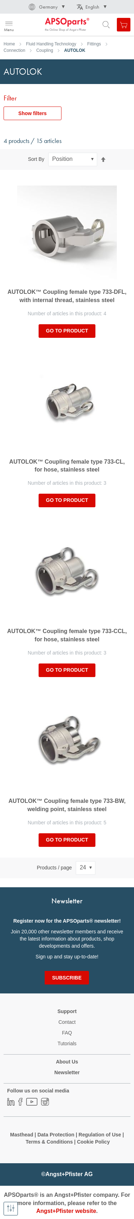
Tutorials (67, 1043)
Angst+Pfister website (66, 1211)
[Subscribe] (67, 977)
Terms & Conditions (49, 1142)
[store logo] (40, 25)
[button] (46, 7)
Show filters (32, 113)
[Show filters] (11, 1208)
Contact (66, 1022)
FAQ (67, 1033)
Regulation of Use (100, 1134)
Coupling (44, 50)
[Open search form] (106, 24)
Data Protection (56, 1134)
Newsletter (67, 1072)
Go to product (67, 331)
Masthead (21, 1134)
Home (9, 43)
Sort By (36, 159)
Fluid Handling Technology (51, 43)
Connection (14, 50)
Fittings (94, 43)
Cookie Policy (93, 1142)
